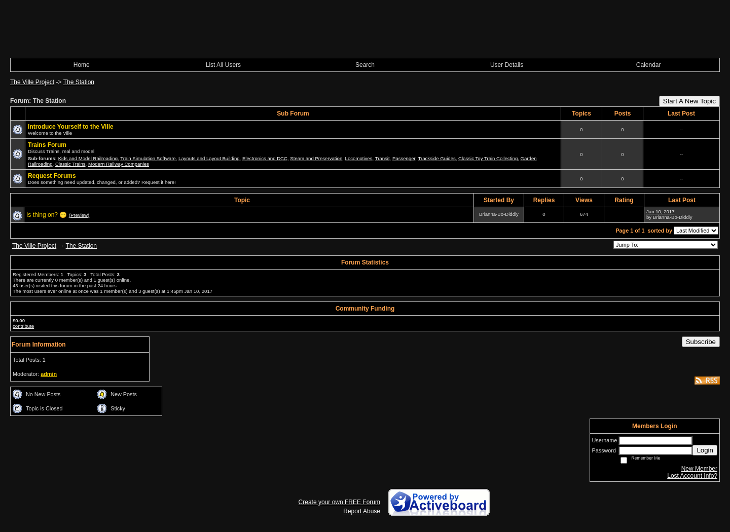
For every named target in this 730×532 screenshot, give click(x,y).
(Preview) (79, 215)
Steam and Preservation (316, 158)
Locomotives (359, 158)
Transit (382, 158)
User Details (506, 64)
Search (365, 64)
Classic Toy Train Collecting (488, 158)
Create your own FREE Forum (339, 502)
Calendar (648, 64)
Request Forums (52, 175)
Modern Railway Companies (118, 164)
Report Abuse (361, 511)
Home (82, 64)
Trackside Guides (436, 158)
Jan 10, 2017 (660, 211)
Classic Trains (70, 164)
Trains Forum (47, 144)
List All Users (223, 64)
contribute (23, 326)
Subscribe (701, 342)
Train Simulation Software (148, 158)
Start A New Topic (689, 101)
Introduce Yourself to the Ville (71, 126)
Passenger (403, 158)
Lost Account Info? (692, 475)
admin (49, 374)
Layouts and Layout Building (209, 158)
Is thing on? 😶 (46, 214)
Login (705, 450)
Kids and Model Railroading (88, 158)
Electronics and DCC (264, 158)
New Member (699, 468)
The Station (78, 82)
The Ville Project (32, 82)
